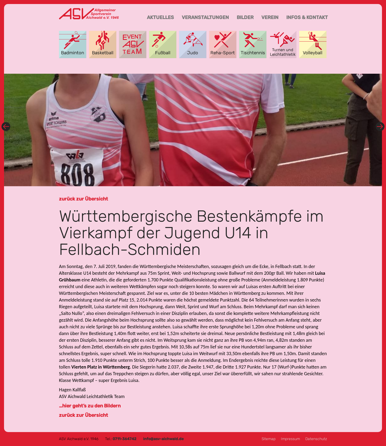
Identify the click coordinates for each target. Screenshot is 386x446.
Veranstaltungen (205, 17)
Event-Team (132, 44)
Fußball (162, 44)
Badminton (72, 44)
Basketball (102, 44)
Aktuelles (160, 17)
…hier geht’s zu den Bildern (90, 406)
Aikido (192, 44)
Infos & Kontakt (307, 17)
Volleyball (312, 44)
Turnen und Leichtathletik (282, 44)
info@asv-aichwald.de (163, 439)
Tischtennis (252, 44)
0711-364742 (124, 439)
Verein (270, 17)
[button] (32, 130)
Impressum (290, 439)
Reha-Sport (222, 44)
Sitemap (269, 439)
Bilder (245, 17)
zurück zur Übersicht (83, 199)
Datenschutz (316, 439)
